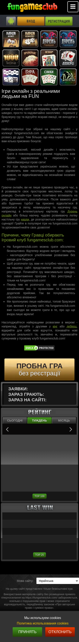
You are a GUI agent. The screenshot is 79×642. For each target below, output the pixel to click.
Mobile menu (72, 6)
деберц (71, 326)
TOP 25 (39, 554)
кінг (55, 326)
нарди (25, 219)
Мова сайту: (25, 580)
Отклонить (60, 632)
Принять (27, 632)
